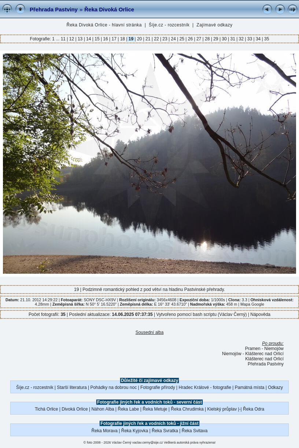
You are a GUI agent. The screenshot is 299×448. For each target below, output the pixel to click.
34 (258, 38)
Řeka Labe (128, 409)
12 (71, 38)
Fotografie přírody (157, 387)
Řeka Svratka (165, 430)
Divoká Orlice (75, 409)
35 (266, 38)
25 (181, 38)
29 (215, 38)
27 (199, 38)
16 (105, 38)
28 (207, 38)
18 (122, 38)
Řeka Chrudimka (187, 409)
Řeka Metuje (155, 409)
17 (114, 38)
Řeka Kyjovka (134, 430)
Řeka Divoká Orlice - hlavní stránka (104, 25)
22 (156, 38)
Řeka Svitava (195, 430)
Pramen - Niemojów (264, 348)
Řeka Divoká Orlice (109, 9)
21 (148, 38)
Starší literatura (71, 387)
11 (64, 38)
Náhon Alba (102, 409)
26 (190, 38)
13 (80, 38)
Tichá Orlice (46, 409)
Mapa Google (252, 304)
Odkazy (275, 387)
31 (232, 38)
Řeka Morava (105, 430)
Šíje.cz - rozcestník (169, 25)
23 (165, 38)
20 (139, 38)
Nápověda (260, 314)
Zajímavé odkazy (214, 25)
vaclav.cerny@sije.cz (147, 442)
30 (224, 38)
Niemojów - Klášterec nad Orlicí (253, 353)
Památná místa (250, 387)
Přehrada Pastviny (54, 9)
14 (88, 38)
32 (241, 38)
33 (249, 38)
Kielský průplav (222, 409)
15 (97, 38)
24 (173, 38)
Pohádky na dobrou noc (113, 387)
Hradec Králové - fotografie (205, 387)
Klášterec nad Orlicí (264, 358)
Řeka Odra (253, 409)
